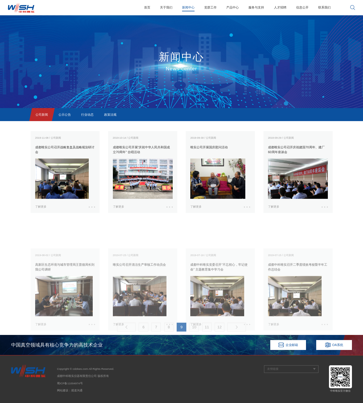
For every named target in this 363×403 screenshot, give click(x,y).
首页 (147, 7)
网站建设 (62, 390)
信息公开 (302, 7)
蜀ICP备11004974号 (70, 383)
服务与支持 (256, 7)
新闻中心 (188, 7)
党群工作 (210, 7)
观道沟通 (77, 390)
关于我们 (166, 7)
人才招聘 (280, 7)
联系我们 (324, 7)
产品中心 (232, 7)
